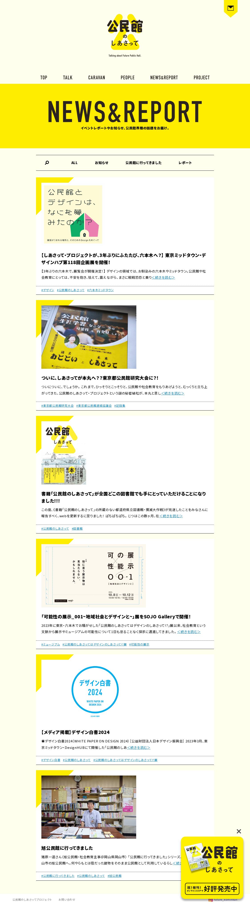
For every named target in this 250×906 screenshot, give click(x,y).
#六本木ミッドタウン (100, 290)
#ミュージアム (50, 644)
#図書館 (77, 528)
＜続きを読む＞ (163, 277)
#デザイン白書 (50, 760)
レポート (185, 162)
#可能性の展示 (139, 644)
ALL (74, 162)
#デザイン (47, 290)
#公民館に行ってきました (58, 876)
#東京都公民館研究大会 (57, 405)
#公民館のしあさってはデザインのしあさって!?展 (94, 644)
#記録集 (119, 405)
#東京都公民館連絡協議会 (94, 405)
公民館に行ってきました (143, 162)
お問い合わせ (66, 899)
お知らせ (101, 162)
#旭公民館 (115, 876)
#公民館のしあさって (71, 290)
